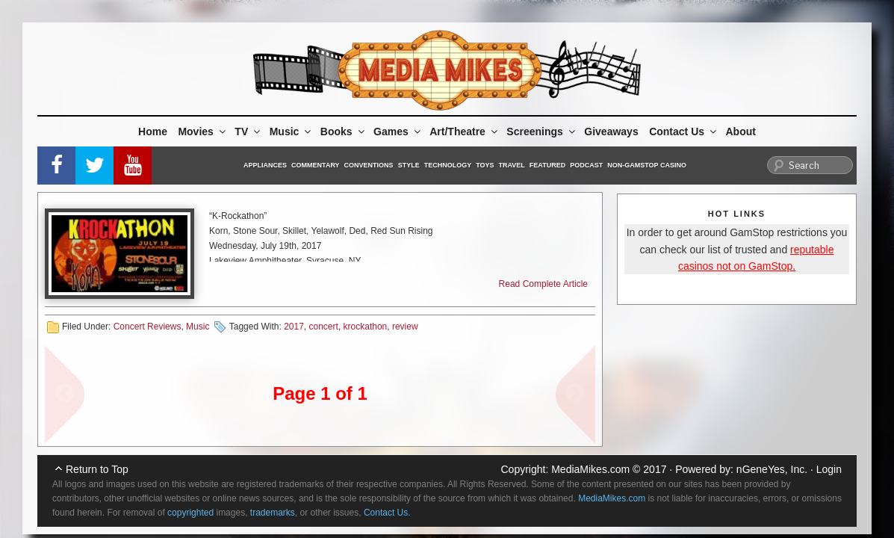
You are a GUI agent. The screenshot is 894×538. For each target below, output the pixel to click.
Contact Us (683, 131)
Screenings (541, 131)
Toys (485, 165)
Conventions (369, 165)
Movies (202, 131)
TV (248, 131)
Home (152, 131)
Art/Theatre (464, 131)
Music (292, 131)
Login (829, 469)
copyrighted (190, 512)
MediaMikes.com (590, 469)
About (741, 131)
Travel (512, 165)
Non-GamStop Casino (646, 165)
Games (398, 131)
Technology (448, 165)
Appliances (265, 165)
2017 (294, 326)
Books (343, 131)
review (405, 326)
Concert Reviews (147, 326)
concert (323, 326)
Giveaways (611, 131)
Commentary (315, 165)
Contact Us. (387, 512)
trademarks (272, 512)
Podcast (586, 165)
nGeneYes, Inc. (771, 469)
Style (409, 165)
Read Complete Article (543, 284)
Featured (547, 165)
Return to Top (97, 469)
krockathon (366, 326)
